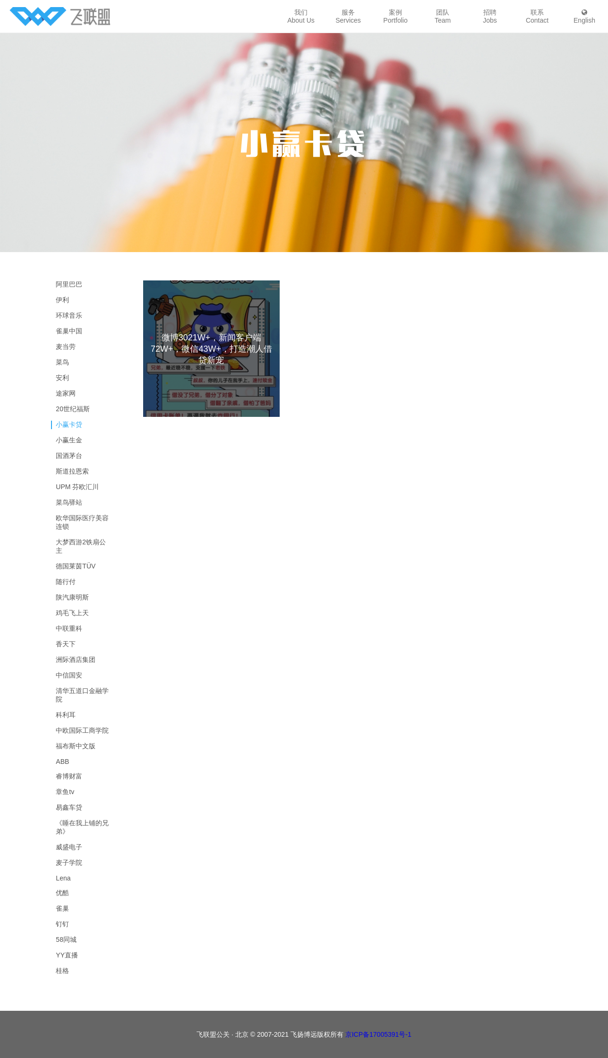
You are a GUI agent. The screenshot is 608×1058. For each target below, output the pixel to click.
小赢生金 (69, 440)
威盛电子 (69, 847)
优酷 (62, 893)
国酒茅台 (69, 455)
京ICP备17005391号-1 (378, 1034)
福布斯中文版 (75, 746)
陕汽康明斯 (72, 597)
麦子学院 (69, 862)
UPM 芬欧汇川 (77, 487)
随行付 (66, 581)
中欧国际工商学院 (82, 730)
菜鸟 (62, 362)
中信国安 (69, 675)
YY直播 (67, 955)
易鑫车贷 (69, 807)
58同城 (66, 939)
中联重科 (69, 628)
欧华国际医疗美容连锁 (82, 522)
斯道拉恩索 (72, 471)
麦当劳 (66, 346)
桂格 (62, 970)
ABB (62, 761)
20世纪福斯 (73, 409)
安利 (62, 377)
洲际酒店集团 (75, 659)
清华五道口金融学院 (82, 695)
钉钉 (62, 924)
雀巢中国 (69, 331)
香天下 (66, 644)
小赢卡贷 (69, 424)
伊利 (62, 300)
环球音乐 (69, 315)
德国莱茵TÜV (75, 566)
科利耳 (66, 715)
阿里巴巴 (69, 284)
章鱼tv (65, 792)
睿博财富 (69, 776)
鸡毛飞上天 (72, 613)
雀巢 (62, 908)
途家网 (66, 393)
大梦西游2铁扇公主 (81, 546)
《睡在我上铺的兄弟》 (82, 827)
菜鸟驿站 (69, 502)
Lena (63, 878)
